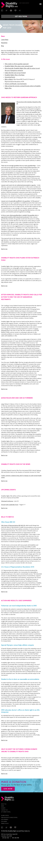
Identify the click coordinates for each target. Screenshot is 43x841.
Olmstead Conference (7, 501)
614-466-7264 (5, 838)
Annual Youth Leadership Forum (9, 504)
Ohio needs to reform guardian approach (17, 64)
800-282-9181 (15, 838)
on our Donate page (16, 766)
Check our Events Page (20, 275)
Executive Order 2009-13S (34, 344)
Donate (3, 808)
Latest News (4, 39)
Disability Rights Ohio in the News (14, 75)
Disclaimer (4, 821)
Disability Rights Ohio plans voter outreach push (19, 66)
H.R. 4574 (33, 572)
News (3, 36)
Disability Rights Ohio (9, 5)
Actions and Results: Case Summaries (16, 84)
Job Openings (4, 819)
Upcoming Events (10, 77)
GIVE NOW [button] (8, 789)
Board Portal (5, 815)
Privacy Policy (5, 823)
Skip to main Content (24, 3)
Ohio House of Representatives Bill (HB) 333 (13, 525)
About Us (3, 804)
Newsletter (4, 43)
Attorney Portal (6, 812)
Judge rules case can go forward (15, 73)
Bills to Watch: (9, 79)
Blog (2, 46)
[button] (21, 16)
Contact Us (4, 810)
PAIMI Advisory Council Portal (9, 817)
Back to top (4, 249)
